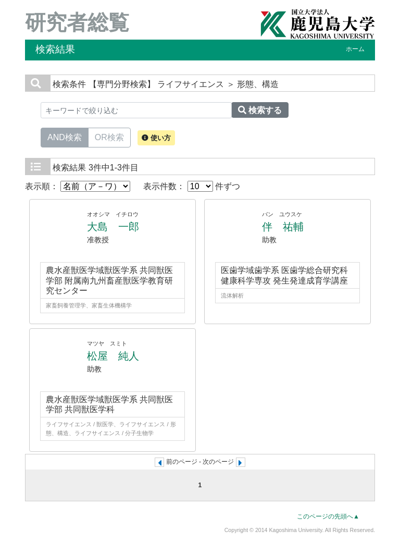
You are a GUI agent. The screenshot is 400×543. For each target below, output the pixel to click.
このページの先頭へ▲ (328, 516)
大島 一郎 (113, 226)
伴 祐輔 (283, 226)
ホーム (355, 49)
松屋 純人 (113, 356)
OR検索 (109, 136)
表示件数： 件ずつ (191, 186)
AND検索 (64, 136)
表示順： (77, 186)
